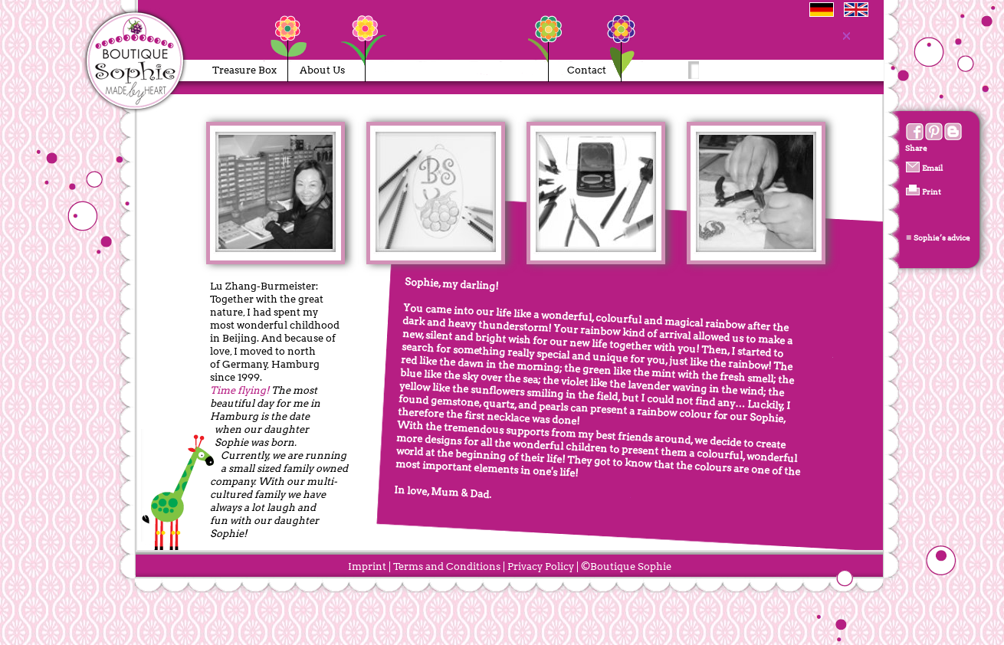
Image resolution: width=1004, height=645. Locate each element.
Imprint (367, 566)
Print (930, 191)
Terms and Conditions (446, 566)
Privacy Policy (540, 566)
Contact (586, 70)
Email (931, 166)
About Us (322, 70)
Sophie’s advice (941, 237)
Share (916, 147)
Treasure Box (244, 70)
